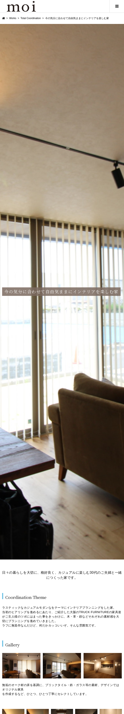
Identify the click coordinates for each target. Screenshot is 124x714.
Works (12, 18)
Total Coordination (31, 18)
